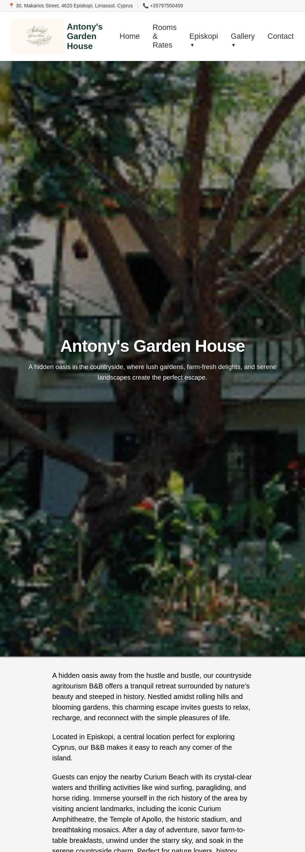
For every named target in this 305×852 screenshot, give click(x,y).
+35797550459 (166, 5)
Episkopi (203, 36)
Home (130, 36)
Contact (281, 36)
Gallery (243, 36)
